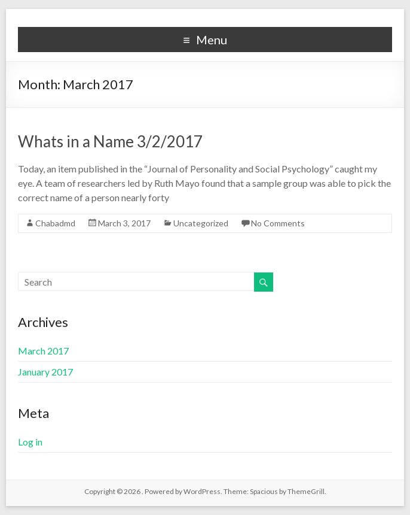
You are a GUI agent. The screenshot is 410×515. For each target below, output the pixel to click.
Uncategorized (200, 223)
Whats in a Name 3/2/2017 (110, 141)
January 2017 (45, 371)
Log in (30, 441)
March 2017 (43, 350)
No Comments (278, 223)
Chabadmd (55, 223)
